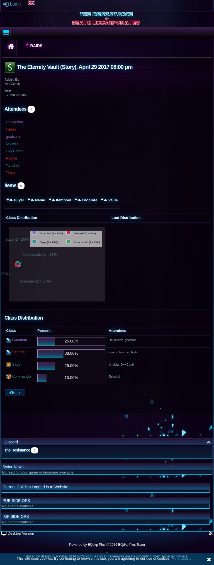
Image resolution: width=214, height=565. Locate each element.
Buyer (19, 200)
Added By (11, 79)
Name (40, 200)
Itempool (63, 200)
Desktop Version (17, 533)
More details (181, 558)
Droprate (89, 200)
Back (14, 392)
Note (7, 91)
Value (113, 200)
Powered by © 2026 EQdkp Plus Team (107, 545)
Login (12, 4)
